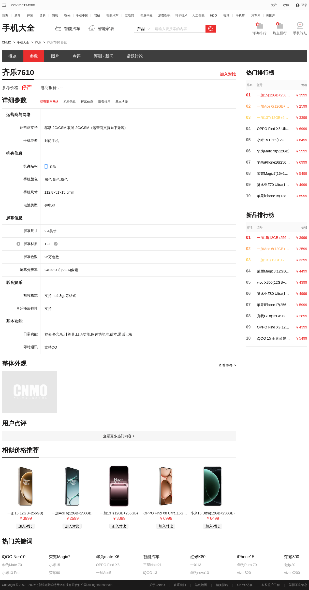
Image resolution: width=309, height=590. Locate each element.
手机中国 (82, 15)
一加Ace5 (103, 573)
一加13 (195, 565)
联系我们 (180, 585)
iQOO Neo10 (13, 557)
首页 (5, 15)
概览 (12, 56)
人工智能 (198, 15)
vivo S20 (244, 573)
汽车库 (255, 15)
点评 (76, 56)
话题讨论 (135, 56)
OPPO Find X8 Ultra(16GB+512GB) (165, 513)
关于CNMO (157, 585)
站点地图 (201, 585)
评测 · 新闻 (103, 56)
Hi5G (213, 15)
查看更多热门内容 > (119, 436)
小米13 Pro (11, 573)
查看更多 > (227, 365)
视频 (226, 15)
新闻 (17, 15)
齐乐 (38, 42)
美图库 (270, 15)
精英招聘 (222, 585)
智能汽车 (112, 15)
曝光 (67, 15)
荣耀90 (54, 573)
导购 (42, 15)
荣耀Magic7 (59, 557)
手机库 (240, 15)
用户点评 (14, 423)
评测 (30, 15)
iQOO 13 (150, 573)
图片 (55, 56)
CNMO (6, 42)
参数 (34, 56)
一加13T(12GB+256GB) (119, 513)
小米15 (54, 565)
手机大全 (18, 28)
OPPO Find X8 (108, 565)
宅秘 (97, 15)
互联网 (129, 15)
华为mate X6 (108, 557)
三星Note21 (152, 565)
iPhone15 (246, 557)
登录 (304, 5)
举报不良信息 (298, 585)
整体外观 (14, 363)
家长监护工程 (270, 585)
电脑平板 (146, 15)
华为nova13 (199, 573)
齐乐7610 (18, 72)
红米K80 (197, 557)
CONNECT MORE (23, 5)
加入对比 (228, 74)
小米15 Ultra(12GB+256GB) (212, 513)
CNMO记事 (245, 585)
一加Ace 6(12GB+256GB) (72, 513)
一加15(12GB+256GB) (25, 513)
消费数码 (164, 15)
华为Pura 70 (247, 565)
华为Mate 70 (12, 565)
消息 (55, 15)
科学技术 (181, 15)
